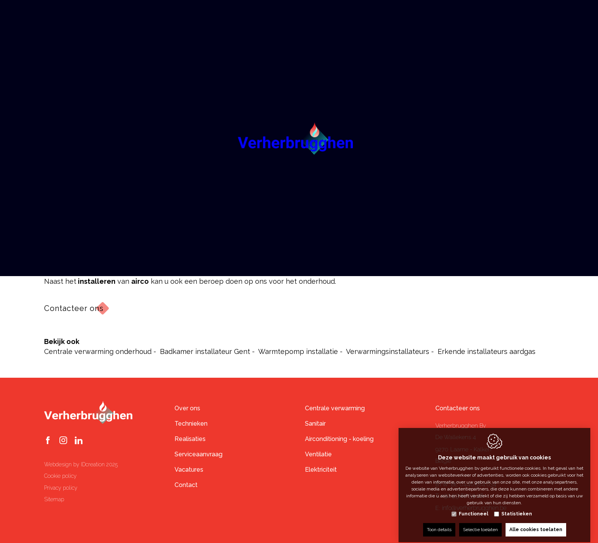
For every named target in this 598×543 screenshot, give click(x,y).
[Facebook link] (48, 441)
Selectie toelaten (480, 522)
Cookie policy (60, 476)
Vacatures (189, 469)
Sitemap (54, 499)
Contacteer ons (74, 308)
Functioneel (473, 507)
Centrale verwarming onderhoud (98, 351)
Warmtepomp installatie (298, 351)
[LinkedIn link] (78, 441)
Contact (186, 485)
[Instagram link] (63, 441)
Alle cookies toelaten (535, 522)
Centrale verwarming (335, 408)
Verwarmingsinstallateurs (387, 351)
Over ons (187, 408)
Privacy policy (60, 488)
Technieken (191, 423)
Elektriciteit (321, 469)
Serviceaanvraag (198, 454)
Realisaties (190, 439)
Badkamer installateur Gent (205, 351)
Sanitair (315, 423)
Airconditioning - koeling (339, 439)
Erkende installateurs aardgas (486, 351)
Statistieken (516, 507)
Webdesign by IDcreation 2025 (81, 464)
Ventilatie (318, 454)
